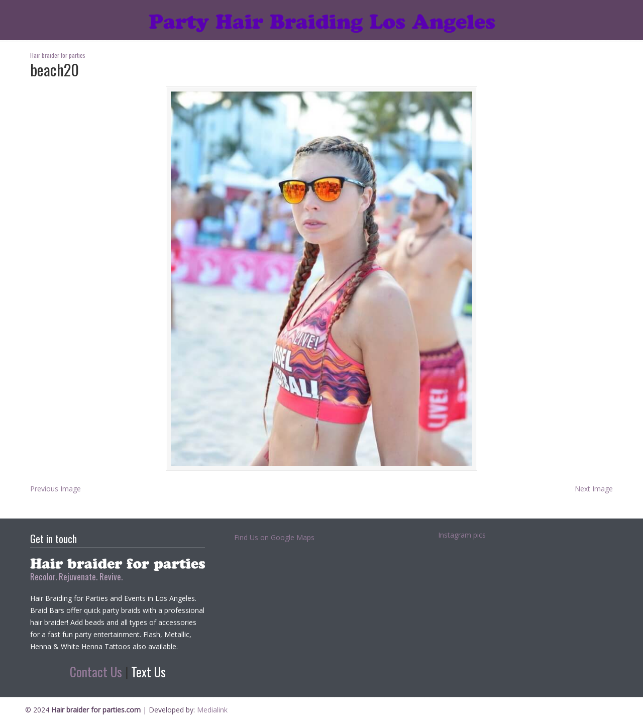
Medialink (212, 709)
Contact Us (96, 671)
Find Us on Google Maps (274, 537)
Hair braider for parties (322, 18)
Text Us (148, 671)
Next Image (594, 488)
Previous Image (55, 488)
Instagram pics (462, 535)
